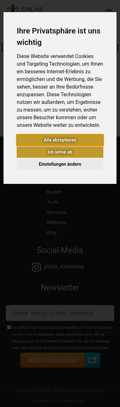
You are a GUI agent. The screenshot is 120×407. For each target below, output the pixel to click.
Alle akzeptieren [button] (60, 139)
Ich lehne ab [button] (60, 152)
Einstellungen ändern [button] (60, 164)
